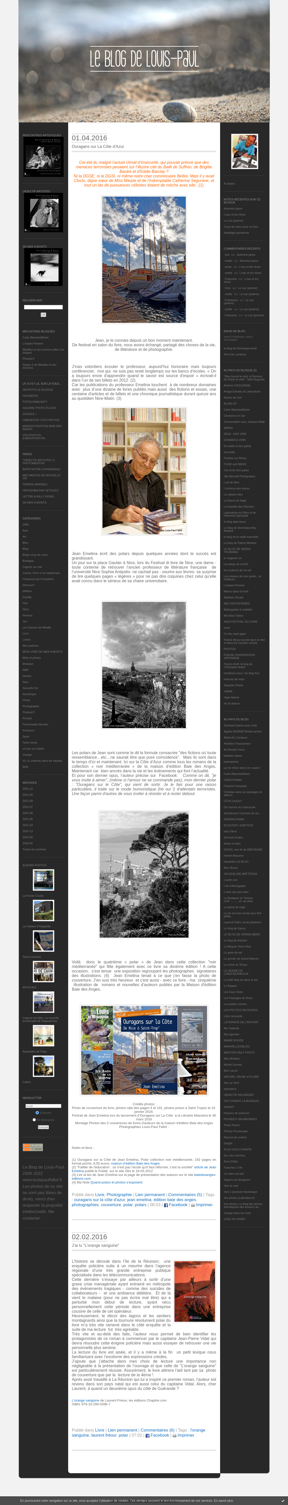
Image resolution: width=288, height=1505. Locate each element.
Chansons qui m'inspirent (38, 578)
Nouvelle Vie (30, 688)
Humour (28, 615)
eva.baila (229, 452)
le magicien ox (233, 558)
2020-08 (28, 837)
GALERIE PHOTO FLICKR (39, 407)
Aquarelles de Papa (35, 1051)
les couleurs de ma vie (237, 570)
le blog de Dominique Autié (240, 348)
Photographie (31, 706)
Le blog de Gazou (235, 928)
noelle (228, 260)
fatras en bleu (232, 843)
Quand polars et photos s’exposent (117, 1182)
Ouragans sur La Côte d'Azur (98, 146)
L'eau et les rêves (235, 214)
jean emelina (139, 1199)
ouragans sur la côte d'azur (99, 1199)
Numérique (29, 694)
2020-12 (28, 831)
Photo (26, 700)
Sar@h (228, 1143)
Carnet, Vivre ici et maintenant (41, 572)
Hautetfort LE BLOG (236, 861)
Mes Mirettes (232, 1058)
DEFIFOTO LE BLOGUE (38, 389)
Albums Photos (35, 865)
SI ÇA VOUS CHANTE (238, 1149)
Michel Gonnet (233, 1064)
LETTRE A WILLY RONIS (38, 496)
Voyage (27, 754)
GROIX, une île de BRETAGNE (243, 849)
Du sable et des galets (237, 445)
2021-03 (28, 825)
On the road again (235, 633)
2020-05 (28, 843)
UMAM (228, 691)
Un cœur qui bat (234, 1173)
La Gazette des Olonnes (239, 506)
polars (141, 1204)
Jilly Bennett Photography (239, 476)
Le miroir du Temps (235, 964)
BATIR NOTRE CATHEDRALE (41, 469)
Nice (25, 681)
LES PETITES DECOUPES (241, 1010)
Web (25, 766)
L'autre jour (231, 879)
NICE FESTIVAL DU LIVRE (241, 621)
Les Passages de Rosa (238, 997)
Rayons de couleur (235, 1137)
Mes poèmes (31, 645)
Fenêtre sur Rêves (235, 458)
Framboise (231, 300)
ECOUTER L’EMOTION (238, 825)
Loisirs (27, 639)
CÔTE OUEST (233, 801)
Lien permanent (150, 1194)
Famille (27, 597)
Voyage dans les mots (237, 1212)
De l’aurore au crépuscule (239, 807)
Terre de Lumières (235, 354)
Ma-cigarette (231, 1034)
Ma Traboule (231, 1028)
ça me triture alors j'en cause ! (242, 767)
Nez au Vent (231, 1082)
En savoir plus (223, 1500)
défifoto (27, 591)
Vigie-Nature (231, 697)
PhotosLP (29, 358)
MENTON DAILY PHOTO (239, 1052)
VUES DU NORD (234, 1219)
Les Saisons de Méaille (37, 627)
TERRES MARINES (35, 484)
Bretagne (28, 560)
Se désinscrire (44, 1119)
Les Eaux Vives (233, 991)
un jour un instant (33, 748)
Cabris (27, 1082)
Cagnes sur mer (32, 566)
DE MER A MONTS (35, 502)
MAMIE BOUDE (234, 1040)
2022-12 (28, 788)
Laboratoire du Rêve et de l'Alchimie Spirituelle (240, 514)
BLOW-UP (230, 403)
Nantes (27, 675)
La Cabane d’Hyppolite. (37, 926)
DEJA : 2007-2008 (235, 433)
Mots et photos (32, 657)
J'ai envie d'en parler (236, 470)
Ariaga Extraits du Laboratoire (242, 391)
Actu (25, 530)
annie (228, 266)
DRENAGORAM (234, 819)
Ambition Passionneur (237, 743)
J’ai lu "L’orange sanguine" (95, 1245)
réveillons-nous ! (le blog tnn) (241, 673)
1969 (26, 524)
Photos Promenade (236, 1131)
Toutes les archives (34, 849)
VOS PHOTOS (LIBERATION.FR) (34, 437)
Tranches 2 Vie (233, 1167)
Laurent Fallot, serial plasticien (242, 922)
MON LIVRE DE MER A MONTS (43, 651)
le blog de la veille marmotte (241, 536)
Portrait (27, 718)
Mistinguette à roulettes (238, 609)
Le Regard (230, 985)
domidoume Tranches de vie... (242, 813)
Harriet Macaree (234, 855)
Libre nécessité (233, 1016)
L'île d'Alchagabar (235, 885)
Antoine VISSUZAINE (237, 385)
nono (227, 627)
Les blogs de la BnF (236, 564)
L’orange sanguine (86, 1400)
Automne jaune (233, 208)
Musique (28, 663)
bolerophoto (231, 761)
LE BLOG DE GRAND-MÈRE (242, 934)
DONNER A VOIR (235, 439)
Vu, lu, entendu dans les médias (42, 760)
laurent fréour (103, 1435)
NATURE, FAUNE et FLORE (241, 1076)
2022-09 (28, 794)
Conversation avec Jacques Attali (244, 421)
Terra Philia (231, 1161)
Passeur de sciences (237, 1113)
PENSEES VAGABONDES (240, 1119)
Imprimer (202, 1204)
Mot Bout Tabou (233, 615)
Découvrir (29, 585)
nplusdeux (230, 1088)
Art (24, 536)
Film (25, 603)
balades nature (233, 755)
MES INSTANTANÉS (237, 603)
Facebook (176, 1204)
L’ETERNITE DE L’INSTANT (241, 1022)
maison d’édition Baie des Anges (135, 1163)
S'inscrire (43, 1112)
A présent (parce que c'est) (240, 725)
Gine (228, 287)
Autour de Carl (233, 397)
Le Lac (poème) (233, 220)
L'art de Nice (231, 482)
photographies (85, 1204)
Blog (25, 548)
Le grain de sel (233, 952)
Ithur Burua (231, 867)
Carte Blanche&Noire (36, 337)
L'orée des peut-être (236, 891)
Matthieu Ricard (233, 597)
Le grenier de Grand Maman (241, 958)
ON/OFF (229, 1106)
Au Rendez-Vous (234, 749)
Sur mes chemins (234, 1155)
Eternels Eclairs (233, 837)
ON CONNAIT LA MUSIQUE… (243, 1100)
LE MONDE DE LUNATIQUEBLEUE (236, 972)
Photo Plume (232, 1125)
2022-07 (28, 806)
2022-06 (28, 812)
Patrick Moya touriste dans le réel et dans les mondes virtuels (244, 641)
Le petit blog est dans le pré (241, 979)
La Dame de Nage (235, 500)
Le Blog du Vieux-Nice (237, 946)
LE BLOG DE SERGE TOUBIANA (237, 550)
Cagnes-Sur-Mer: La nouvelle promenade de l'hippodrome (41, 1019)
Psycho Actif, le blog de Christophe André (238, 666)
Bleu (25, 542)
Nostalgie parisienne (236, 232)
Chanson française (235, 785)
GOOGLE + (30, 413)
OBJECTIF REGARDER (239, 1094)
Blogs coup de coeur (35, 554)
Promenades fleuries (35, 724)
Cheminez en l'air (234, 415)
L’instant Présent (33, 343)
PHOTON (230, 648)
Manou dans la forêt (236, 591)
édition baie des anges (175, 1199)
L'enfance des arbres (237, 488)
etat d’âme (230, 831)
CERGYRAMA (233, 779)
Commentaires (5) (185, 1194)
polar (128, 1204)
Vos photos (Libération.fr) (239, 1197)
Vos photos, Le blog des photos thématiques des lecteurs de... (243, 1205)
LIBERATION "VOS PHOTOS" (41, 419)
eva (227, 254)
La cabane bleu (233, 494)
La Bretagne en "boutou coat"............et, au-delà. (238, 899)
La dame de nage (235, 907)
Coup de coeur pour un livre (241, 226)
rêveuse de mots (234, 679)
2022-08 (28, 800)
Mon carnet (231, 1070)
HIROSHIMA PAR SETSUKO (41, 490)
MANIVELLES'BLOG (237, 1046)
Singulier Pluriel (233, 685)
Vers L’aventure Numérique (240, 1191)
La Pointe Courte (33, 895)
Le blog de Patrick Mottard (240, 542)
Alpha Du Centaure (236, 737)
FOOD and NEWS (235, 464)
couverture (111, 1204)
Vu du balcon (232, 703)
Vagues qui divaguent (237, 1179)
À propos (229, 183)
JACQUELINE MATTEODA (240, 873)
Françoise (231, 278)
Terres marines (32, 956)
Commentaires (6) (157, 1430)
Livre (26, 633)
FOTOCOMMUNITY (35, 401)
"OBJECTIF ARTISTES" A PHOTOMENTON (39, 462)
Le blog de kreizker (235, 940)
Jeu (25, 621)
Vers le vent (231, 1185)
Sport (26, 736)
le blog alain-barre (235, 521)
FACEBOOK (30, 395)
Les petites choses (235, 1004)
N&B (26, 669)
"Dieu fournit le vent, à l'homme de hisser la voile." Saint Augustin (244, 378)
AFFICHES (29, 987)
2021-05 (28, 819)
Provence (28, 730)
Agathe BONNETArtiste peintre (243, 731)
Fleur (26, 609)
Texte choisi (30, 742)
